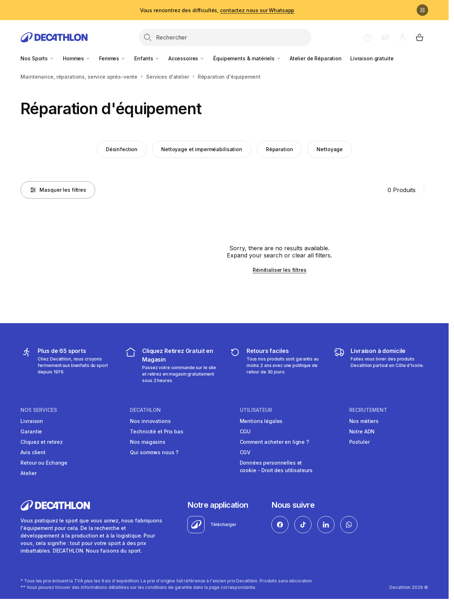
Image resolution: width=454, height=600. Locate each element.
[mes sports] (67, 365)
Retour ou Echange (43, 463)
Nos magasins (147, 442)
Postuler (359, 442)
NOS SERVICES (38, 410)
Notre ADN (362, 431)
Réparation (279, 149)
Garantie (31, 431)
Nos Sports (37, 58)
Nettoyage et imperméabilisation (201, 149)
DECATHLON (145, 410)
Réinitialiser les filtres (279, 270)
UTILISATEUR (256, 410)
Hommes (76, 58)
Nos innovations (150, 421)
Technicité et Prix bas (156, 431)
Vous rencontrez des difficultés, (217, 10)
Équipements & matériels (247, 58)
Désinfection (121, 149)
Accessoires (186, 58)
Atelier (28, 473)
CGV (245, 452)
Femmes (112, 58)
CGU (245, 431)
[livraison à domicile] (380, 365)
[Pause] (422, 10)
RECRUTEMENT (368, 410)
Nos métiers (364, 421)
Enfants (147, 58)
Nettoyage (330, 149)
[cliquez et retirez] (172, 365)
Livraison (31, 421)
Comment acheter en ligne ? (274, 442)
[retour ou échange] (276, 365)
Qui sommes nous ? (154, 452)
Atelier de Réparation (316, 58)
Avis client (32, 452)
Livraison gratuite (371, 58)
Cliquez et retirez (41, 442)
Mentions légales (261, 421)
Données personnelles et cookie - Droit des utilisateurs (276, 466)
